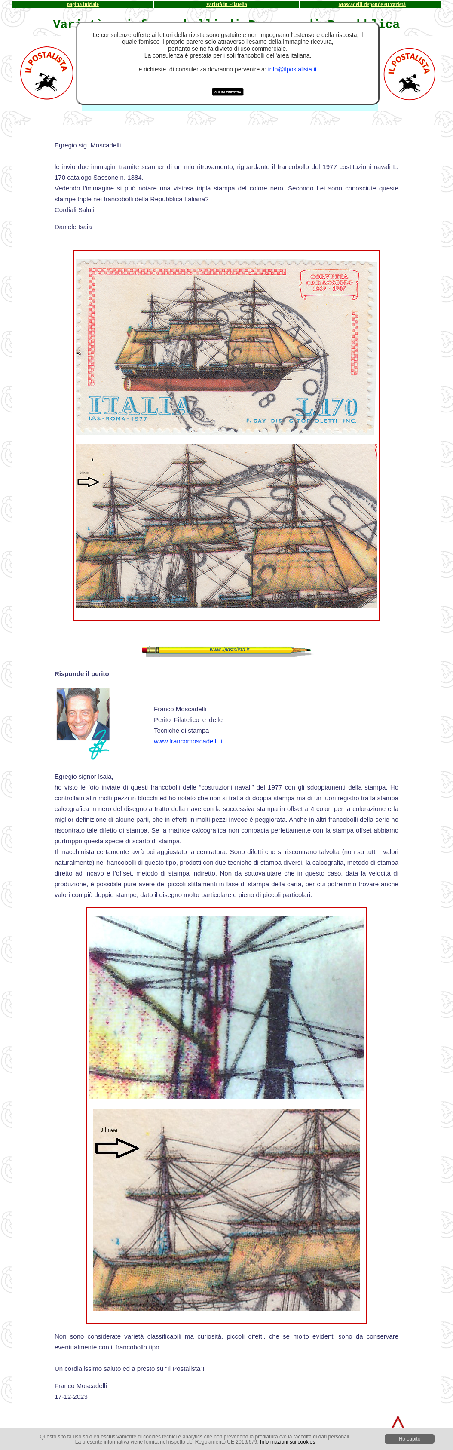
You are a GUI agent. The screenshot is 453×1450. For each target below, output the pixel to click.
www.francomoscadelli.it (188, 741)
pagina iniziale (83, 4)
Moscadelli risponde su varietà (372, 4)
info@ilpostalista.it (292, 69)
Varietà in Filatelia (226, 4)
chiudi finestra (227, 91)
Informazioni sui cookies (287, 1442)
